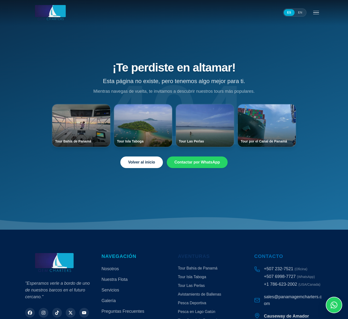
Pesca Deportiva (192, 303)
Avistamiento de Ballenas (199, 294)
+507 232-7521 (278, 268)
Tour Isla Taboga (192, 277)
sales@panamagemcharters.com (293, 300)
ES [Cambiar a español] (289, 12)
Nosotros (110, 268)
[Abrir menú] (316, 12)
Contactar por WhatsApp (197, 162)
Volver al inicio (141, 162)
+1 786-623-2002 (280, 284)
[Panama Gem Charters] (50, 12)
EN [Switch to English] (300, 12)
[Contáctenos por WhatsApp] (334, 305)
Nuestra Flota (115, 279)
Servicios (110, 290)
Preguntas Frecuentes (123, 311)
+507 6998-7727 (280, 276)
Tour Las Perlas (191, 286)
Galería (109, 300)
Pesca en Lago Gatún (196, 312)
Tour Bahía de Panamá (198, 268)
